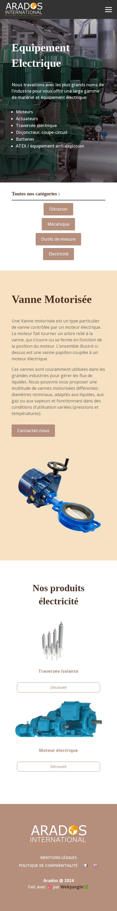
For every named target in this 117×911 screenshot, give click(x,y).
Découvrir (58, 687)
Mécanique (58, 224)
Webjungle (71, 887)
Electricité (58, 254)
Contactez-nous (33, 430)
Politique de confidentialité (48, 866)
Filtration (58, 209)
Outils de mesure (58, 239)
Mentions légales (58, 858)
